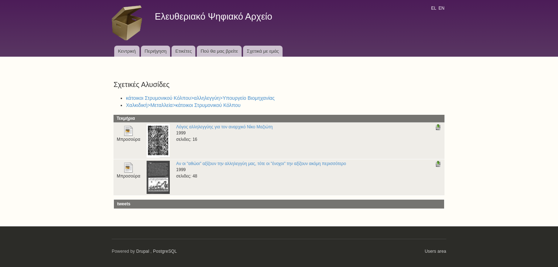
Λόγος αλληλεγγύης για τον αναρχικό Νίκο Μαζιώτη (224, 126)
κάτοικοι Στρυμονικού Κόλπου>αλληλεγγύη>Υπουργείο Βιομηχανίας (200, 98)
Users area (435, 251)
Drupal (142, 251)
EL (433, 8)
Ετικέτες (183, 51)
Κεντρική (127, 51)
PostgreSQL (165, 251)
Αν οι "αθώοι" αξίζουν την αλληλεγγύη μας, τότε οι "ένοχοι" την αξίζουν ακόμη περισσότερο (261, 163)
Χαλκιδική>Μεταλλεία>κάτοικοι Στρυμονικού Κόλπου (183, 105)
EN (441, 8)
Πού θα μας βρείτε (219, 51)
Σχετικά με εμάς (263, 51)
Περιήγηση (155, 51)
